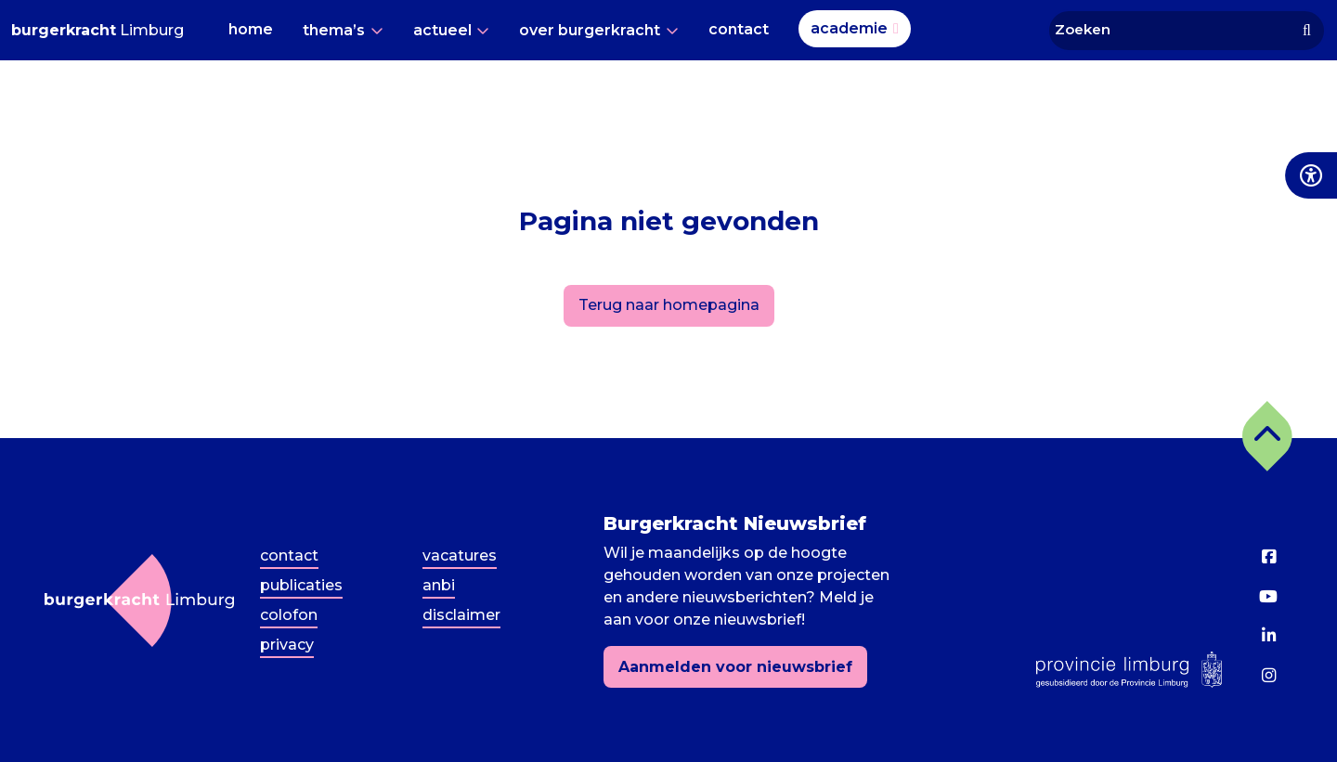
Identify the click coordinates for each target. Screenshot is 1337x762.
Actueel (442, 30)
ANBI (438, 585)
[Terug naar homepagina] (139, 600)
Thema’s (334, 30)
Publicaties (301, 585)
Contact (738, 29)
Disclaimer (461, 615)
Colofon (289, 615)
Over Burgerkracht (589, 30)
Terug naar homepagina (668, 305)
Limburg (97, 30)
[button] (1267, 436)
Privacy (287, 644)
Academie (849, 28)
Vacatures (459, 555)
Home (250, 29)
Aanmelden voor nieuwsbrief (735, 667)
